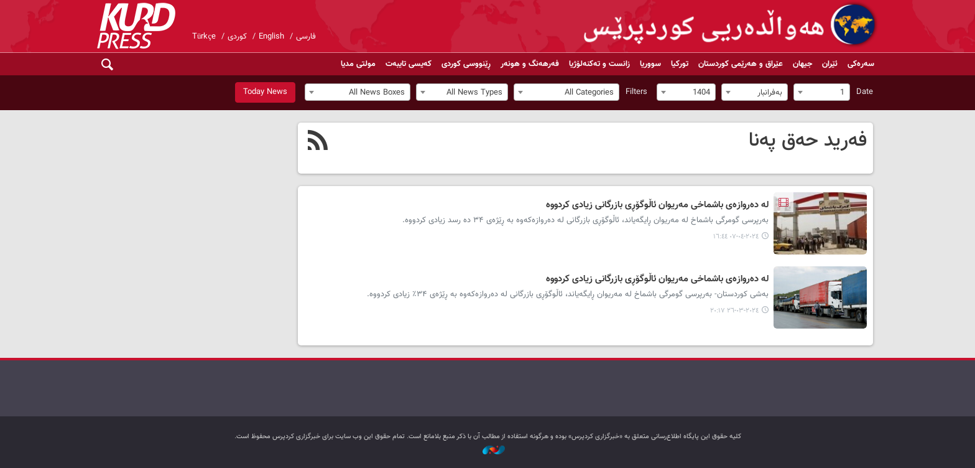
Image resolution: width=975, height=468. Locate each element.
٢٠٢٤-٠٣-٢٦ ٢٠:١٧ (734, 311)
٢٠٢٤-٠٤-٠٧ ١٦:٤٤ (736, 237)
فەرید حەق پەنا (808, 140)
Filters (636, 92)
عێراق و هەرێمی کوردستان (740, 64)
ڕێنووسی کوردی (466, 64)
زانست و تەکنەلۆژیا (599, 64)
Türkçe (204, 36)
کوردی (237, 36)
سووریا (650, 64)
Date (864, 92)
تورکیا (679, 64)
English (271, 36)
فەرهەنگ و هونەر (530, 64)
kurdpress (731, 25)
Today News (265, 92)
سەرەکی (861, 64)
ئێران (830, 64)
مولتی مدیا (358, 64)
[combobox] (821, 92)
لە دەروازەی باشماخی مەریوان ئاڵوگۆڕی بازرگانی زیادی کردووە (657, 205)
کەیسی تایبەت (409, 64)
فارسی (306, 36)
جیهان (802, 64)
